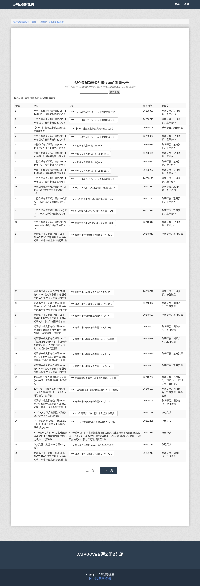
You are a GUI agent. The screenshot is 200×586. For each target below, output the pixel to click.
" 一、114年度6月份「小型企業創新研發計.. (93, 137)
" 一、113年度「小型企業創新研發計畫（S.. (93, 187)
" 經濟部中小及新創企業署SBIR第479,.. (91, 354)
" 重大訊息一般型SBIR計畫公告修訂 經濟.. (93, 445)
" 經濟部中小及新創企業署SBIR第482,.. (91, 315)
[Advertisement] (100, 53)
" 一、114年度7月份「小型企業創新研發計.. (93, 120)
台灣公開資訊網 (26, 7)
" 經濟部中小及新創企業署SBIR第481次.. (92, 327)
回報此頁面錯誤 (100, 578)
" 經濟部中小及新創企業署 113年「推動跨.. (93, 339)
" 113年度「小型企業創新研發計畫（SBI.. (92, 199)
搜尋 (186, 7)
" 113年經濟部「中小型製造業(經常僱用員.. (93, 413)
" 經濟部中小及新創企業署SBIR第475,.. (91, 401)
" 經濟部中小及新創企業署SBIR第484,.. (91, 304)
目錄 (177, 7)
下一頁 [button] (109, 470)
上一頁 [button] (90, 470)
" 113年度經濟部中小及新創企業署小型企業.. (94, 378)
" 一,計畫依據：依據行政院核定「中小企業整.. (94, 390)
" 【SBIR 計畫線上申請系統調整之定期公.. (93, 128)
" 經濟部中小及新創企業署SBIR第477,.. (91, 366)
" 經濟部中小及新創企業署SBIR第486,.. (91, 292)
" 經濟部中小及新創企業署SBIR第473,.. (91, 454)
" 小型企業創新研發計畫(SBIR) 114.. (90, 145)
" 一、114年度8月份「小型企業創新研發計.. (93, 112)
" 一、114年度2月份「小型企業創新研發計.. (93, 179)
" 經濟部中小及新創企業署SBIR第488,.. (91, 234)
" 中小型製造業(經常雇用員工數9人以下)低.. (93, 421)
